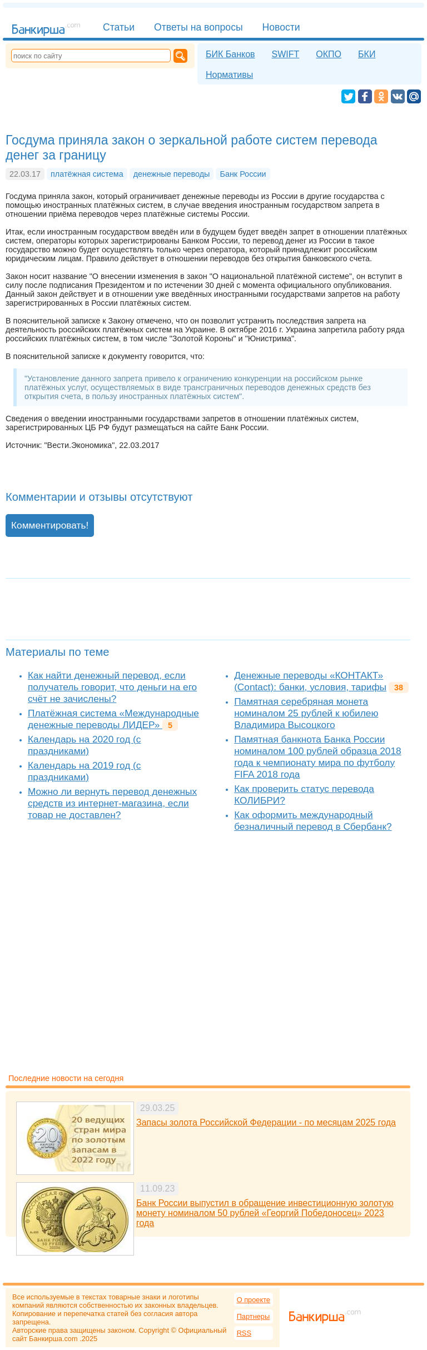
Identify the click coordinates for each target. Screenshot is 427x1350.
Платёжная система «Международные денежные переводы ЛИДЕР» (113, 719)
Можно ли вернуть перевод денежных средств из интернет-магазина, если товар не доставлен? (112, 803)
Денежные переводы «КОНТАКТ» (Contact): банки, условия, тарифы (310, 681)
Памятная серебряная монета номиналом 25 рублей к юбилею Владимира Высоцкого (306, 713)
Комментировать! (49, 525)
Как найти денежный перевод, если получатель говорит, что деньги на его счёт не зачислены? (112, 687)
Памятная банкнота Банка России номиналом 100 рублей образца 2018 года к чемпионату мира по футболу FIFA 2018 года (317, 757)
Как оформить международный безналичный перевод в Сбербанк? (312, 820)
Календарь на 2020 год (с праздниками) (84, 745)
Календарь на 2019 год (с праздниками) (84, 771)
